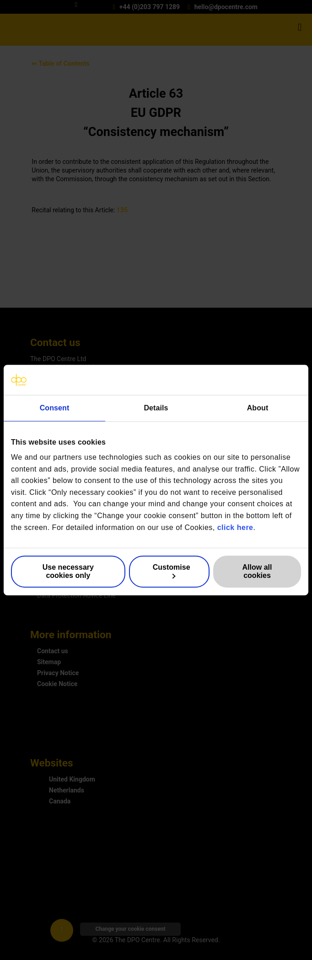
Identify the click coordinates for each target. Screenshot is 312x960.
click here (235, 527)
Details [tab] (156, 408)
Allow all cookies (257, 571)
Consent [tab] (55, 408)
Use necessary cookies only (68, 571)
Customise (171, 571)
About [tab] (258, 408)
